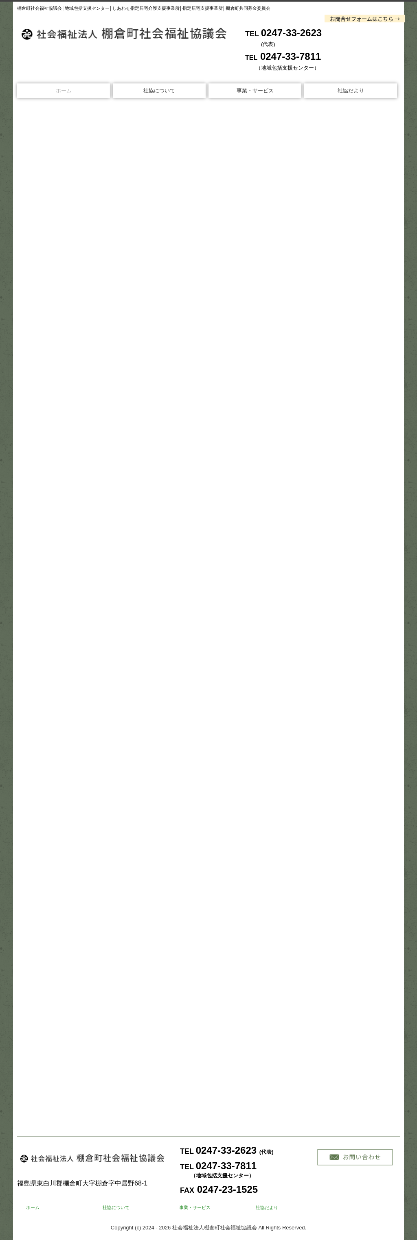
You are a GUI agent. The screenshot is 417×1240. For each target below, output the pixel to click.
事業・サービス (255, 90)
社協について (159, 90)
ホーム (64, 90)
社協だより (351, 90)
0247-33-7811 (290, 56)
